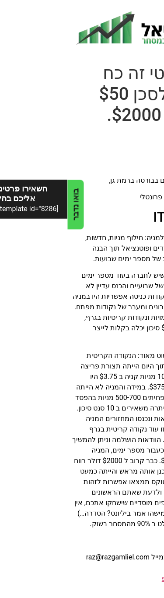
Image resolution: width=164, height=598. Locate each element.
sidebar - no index (121, 578)
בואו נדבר (8, 204)
